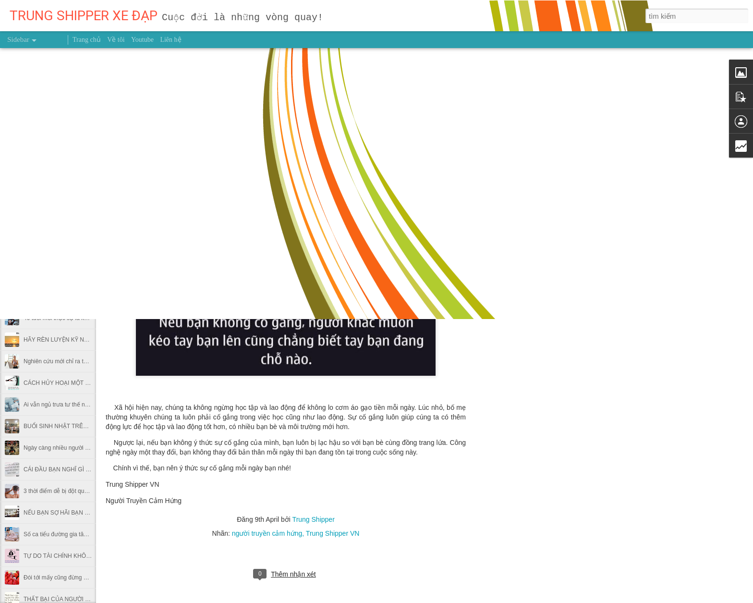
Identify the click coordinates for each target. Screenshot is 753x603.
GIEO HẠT (37, 210)
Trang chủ (87, 39)
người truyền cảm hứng (267, 533)
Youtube (142, 39)
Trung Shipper (313, 519)
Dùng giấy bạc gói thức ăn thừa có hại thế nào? (85, 274)
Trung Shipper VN (333, 533)
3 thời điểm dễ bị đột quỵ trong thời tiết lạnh (79, 491)
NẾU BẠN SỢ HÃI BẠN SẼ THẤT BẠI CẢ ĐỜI (82, 512)
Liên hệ (170, 39)
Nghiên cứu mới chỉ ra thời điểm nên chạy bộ (81, 361)
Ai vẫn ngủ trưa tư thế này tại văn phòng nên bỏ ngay (92, 404)
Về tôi (115, 39)
